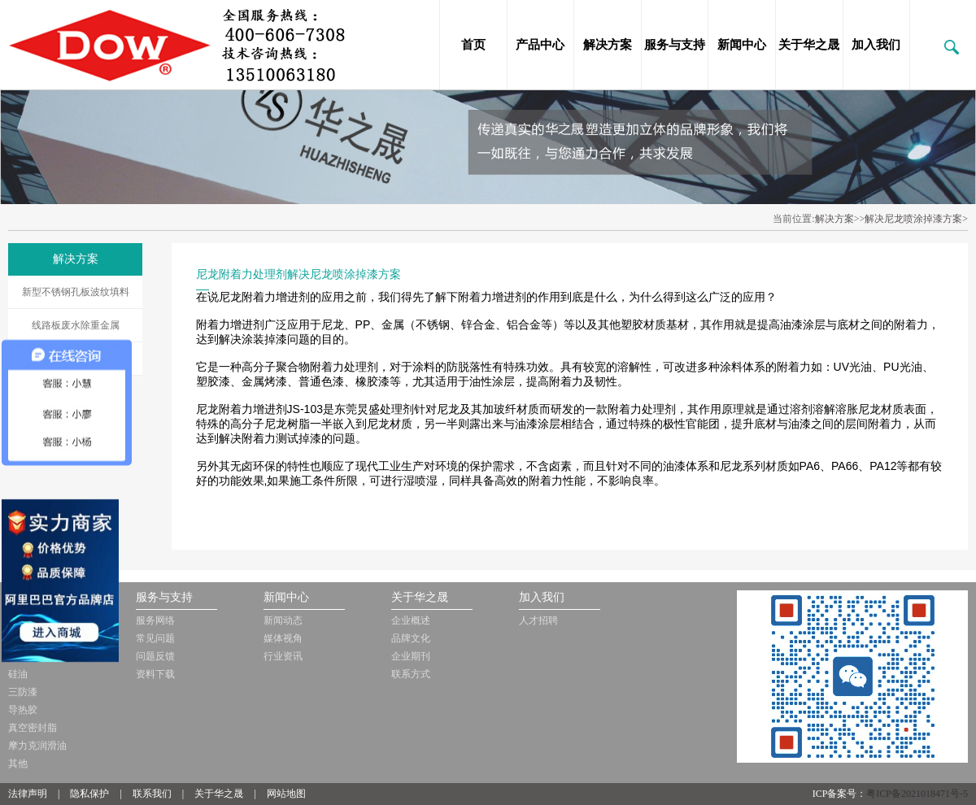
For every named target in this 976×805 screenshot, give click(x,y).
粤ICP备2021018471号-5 (917, 793)
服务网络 (155, 620)
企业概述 (410, 620)
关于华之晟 (808, 44)
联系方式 (410, 674)
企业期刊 (410, 656)
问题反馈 (155, 656)
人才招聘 (538, 620)
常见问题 (155, 638)
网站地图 (286, 793)
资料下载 (155, 674)
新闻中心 (741, 44)
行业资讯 (283, 656)
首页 (473, 44)
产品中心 (540, 44)
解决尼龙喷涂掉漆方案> (916, 218)
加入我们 (876, 44)
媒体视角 (283, 638)
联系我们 (152, 793)
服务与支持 (674, 44)
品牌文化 (410, 638)
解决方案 (607, 44)
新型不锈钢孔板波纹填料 (75, 292)
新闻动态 (283, 620)
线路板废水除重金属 (76, 325)
